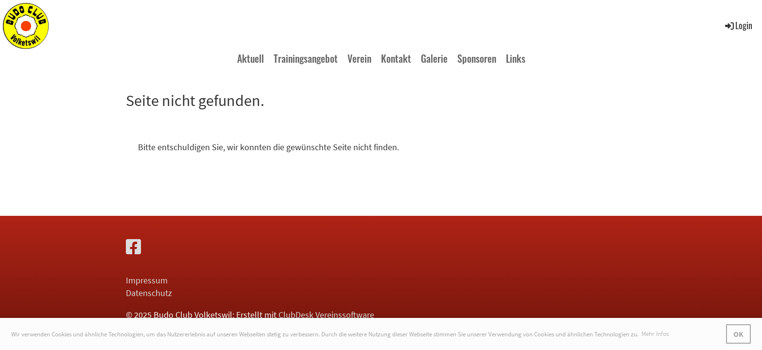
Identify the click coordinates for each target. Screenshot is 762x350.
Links (515, 58)
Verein (359, 58)
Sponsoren (476, 58)
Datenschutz (149, 292)
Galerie (434, 58)
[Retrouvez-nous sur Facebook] (133, 247)
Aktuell (250, 58)
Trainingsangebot (306, 58)
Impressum (147, 280)
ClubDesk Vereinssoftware (326, 314)
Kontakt (396, 58)
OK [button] (738, 334)
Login (738, 25)
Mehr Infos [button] (655, 334)
